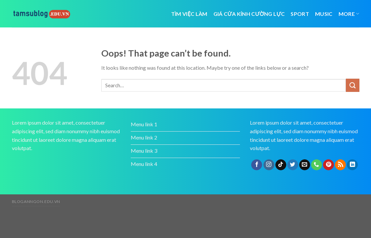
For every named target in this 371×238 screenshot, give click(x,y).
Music (324, 14)
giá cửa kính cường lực (249, 14)
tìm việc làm (189, 14)
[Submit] (352, 85)
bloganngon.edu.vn (36, 201)
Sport (300, 14)
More (349, 14)
